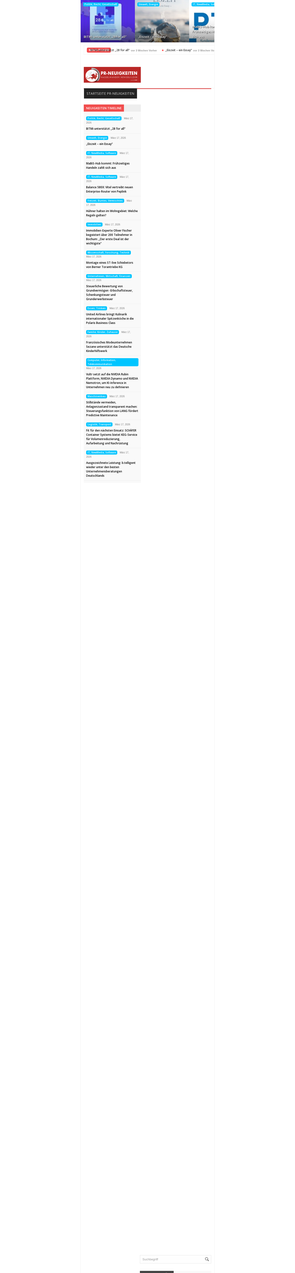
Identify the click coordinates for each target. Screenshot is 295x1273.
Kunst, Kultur (219, 1077)
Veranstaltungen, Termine (229, 1161)
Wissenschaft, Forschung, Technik (41, 252)
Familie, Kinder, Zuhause (35, 332)
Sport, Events (220, 1131)
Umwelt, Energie (79, 4)
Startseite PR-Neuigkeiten (43, 93)
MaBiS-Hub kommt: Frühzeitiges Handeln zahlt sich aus (144, 32)
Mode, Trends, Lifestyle (227, 1115)
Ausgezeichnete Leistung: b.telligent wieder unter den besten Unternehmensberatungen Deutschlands (44, 469)
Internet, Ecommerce (225, 1062)
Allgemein (217, 978)
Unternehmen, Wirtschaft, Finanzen (41, 276)
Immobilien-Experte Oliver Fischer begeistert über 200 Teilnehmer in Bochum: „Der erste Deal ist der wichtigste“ (42, 236)
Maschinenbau (29, 396)
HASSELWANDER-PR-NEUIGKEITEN (180, 1267)
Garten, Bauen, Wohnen (228, 1039)
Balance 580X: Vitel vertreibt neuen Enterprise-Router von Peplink (199, 32)
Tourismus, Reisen (223, 1138)
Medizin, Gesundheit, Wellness (233, 1108)
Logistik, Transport (32, 424)
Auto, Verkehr (220, 986)
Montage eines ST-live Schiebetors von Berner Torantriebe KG (42, 265)
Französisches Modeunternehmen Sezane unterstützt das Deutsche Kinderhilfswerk (42, 346)
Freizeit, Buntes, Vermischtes (250, 4)
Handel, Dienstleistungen (228, 1047)
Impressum (33, 1239)
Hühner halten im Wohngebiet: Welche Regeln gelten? (253, 32)
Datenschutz (34, 1247)
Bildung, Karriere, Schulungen (232, 994)
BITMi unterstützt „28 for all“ (36, 37)
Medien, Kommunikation (228, 1100)
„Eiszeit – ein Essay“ (83, 37)
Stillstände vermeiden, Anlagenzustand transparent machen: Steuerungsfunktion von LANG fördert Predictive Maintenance (45, 408)
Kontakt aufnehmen (39, 1254)
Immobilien (27, 224)
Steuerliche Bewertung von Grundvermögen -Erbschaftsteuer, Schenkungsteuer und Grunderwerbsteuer (42, 292)
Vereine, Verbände (223, 1169)
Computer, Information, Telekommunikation (34, 362)
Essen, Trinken (29, 308)
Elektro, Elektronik (223, 1009)
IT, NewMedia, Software (138, 4)
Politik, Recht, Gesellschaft (32, 4)
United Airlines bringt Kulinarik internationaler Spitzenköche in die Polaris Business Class (43, 318)
